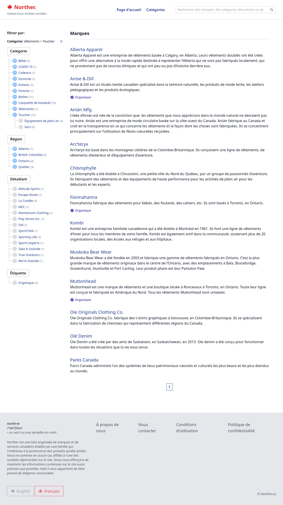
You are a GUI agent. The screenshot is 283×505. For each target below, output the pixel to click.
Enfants (25, 85)
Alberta (25, 149)
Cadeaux (26, 73)
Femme (25, 91)
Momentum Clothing (35, 213)
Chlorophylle (83, 168)
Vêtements (28, 109)
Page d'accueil (129, 9)
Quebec (25, 167)
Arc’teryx (79, 144)
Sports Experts (30, 243)
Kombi (77, 223)
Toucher (27, 115)
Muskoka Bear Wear (91, 252)
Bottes (25, 97)
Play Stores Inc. (31, 219)
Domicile (26, 79)
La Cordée (27, 201)
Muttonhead (83, 281)
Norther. (21, 7)
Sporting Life (29, 237)
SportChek (27, 231)
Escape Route (30, 195)
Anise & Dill (82, 79)
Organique (28, 283)
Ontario (25, 161)
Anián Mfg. (81, 110)
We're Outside (30, 261)
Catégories (155, 9)
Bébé (24, 61)
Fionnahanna (83, 197)
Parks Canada (84, 360)
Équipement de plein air (43, 121)
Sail (22, 225)
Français (49, 491)
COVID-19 (27, 67)
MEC (23, 207)
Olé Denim (81, 336)
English (20, 491)
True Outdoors (30, 255)
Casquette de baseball (37, 103)
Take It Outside (31, 249)
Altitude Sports (31, 189)
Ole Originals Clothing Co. (97, 312)
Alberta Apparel (86, 49)
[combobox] (225, 10)
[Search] (271, 10)
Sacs (29, 127)
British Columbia (32, 155)
